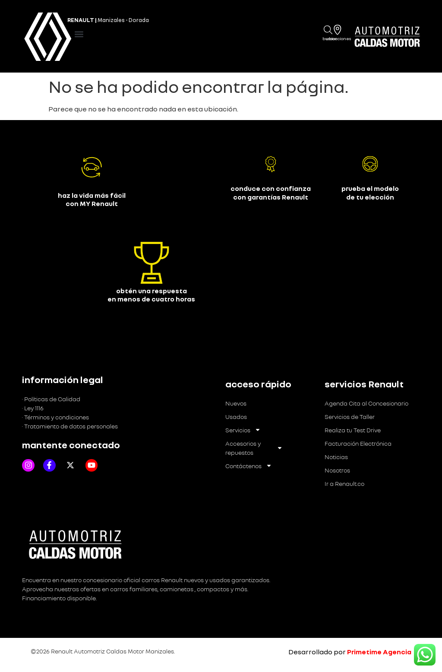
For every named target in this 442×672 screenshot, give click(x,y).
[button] (79, 34)
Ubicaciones (338, 38)
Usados (236, 416)
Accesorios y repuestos (254, 448)
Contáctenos (248, 465)
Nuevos (235, 403)
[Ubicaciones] (337, 29)
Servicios (243, 429)
